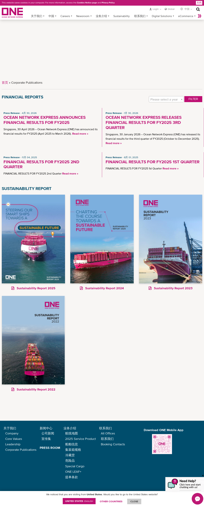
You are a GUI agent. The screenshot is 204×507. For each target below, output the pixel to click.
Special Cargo (74, 466)
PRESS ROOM (50, 448)
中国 (51, 16)
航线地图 (71, 433)
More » (199, 16)
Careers (65, 16)
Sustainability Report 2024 (104, 288)
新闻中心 (46, 428)
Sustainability (121, 16)
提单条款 (71, 477)
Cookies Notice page (87, 2)
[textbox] (166, 99)
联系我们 (139, 16)
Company (11, 433)
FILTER (193, 99)
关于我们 (36, 16)
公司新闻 (47, 433)
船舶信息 (71, 444)
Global (171, 9)
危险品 (70, 460)
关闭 (199, 2)
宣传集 (46, 439)
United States (79, 501)
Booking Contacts (113, 444)
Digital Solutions (162, 16)
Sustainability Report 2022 (35, 389)
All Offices (108, 433)
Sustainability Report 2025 (35, 288)
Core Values (13, 439)
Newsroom (82, 16)
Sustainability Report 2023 (173, 288)
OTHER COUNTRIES (111, 501)
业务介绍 (101, 16)
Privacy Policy (108, 2)
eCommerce (185, 16)
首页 (5, 82)
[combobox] (166, 99)
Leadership (12, 444)
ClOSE (134, 501)
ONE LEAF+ (73, 471)
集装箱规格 (73, 449)
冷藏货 (70, 455)
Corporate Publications (20, 449)
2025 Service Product (80, 439)
